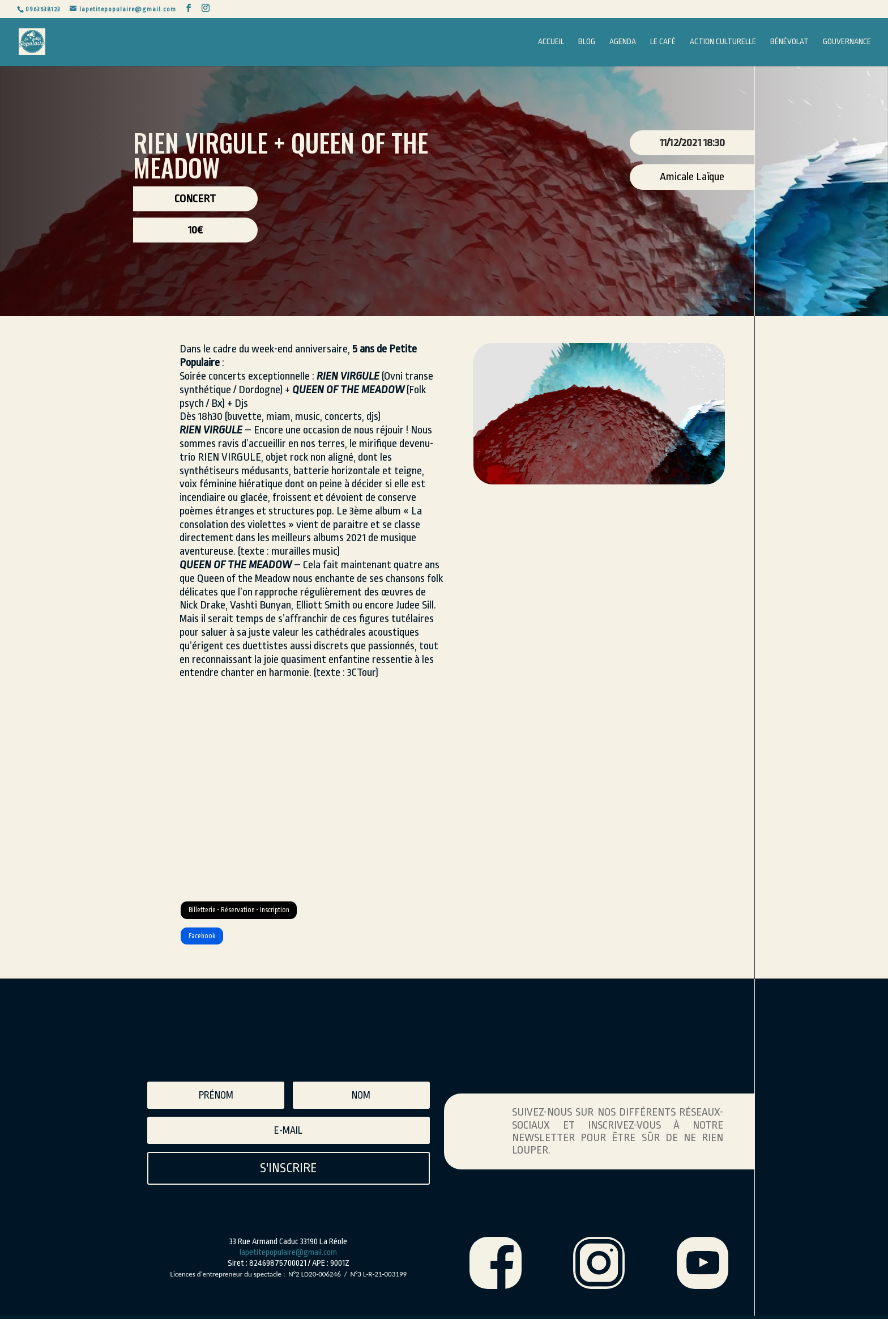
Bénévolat (789, 42)
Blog (586, 42)
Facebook (212, 949)
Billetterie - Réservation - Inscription (271, 914)
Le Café (663, 42)
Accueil (551, 42)
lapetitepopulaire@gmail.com (288, 1271)
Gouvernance (847, 42)
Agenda (622, 42)
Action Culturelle (723, 42)
